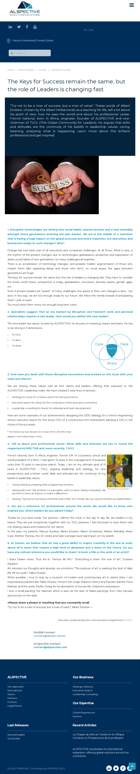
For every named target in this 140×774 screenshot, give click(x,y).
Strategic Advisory (83, 686)
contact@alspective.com (50, 647)
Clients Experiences (84, 712)
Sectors (77, 716)
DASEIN (128, 620)
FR (85, 30)
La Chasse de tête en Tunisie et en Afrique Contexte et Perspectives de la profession (98, 736)
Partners (12, 698)
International (14, 690)
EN (91, 30)
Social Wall (13, 738)
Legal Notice (14, 705)
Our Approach (15, 686)
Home (10, 69)
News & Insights (16, 734)
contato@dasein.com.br (50, 635)
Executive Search (83, 690)
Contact (12, 702)
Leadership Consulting (85, 694)
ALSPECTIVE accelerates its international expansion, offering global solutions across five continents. (101, 753)
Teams (11, 694)
